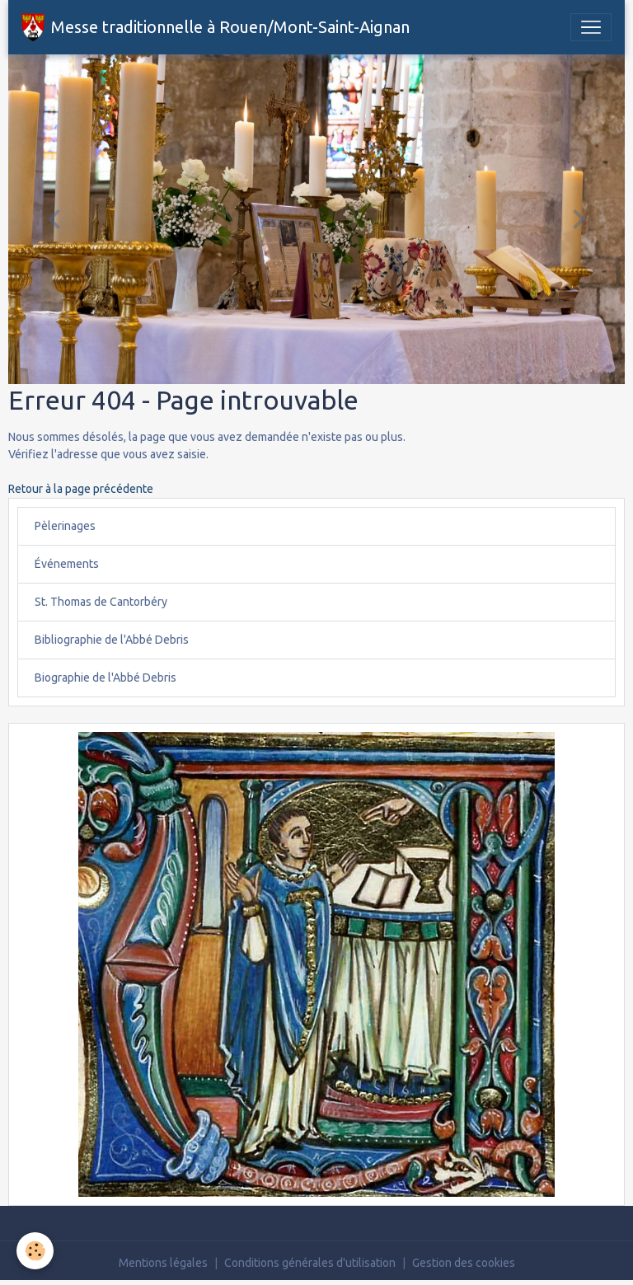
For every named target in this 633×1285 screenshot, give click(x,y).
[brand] (215, 27)
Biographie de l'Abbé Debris (105, 677)
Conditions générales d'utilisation (310, 1262)
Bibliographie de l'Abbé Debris (112, 639)
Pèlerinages (65, 525)
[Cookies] (35, 1250)
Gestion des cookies (463, 1262)
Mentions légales (163, 1262)
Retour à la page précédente (80, 488)
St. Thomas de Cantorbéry (101, 601)
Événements (67, 563)
